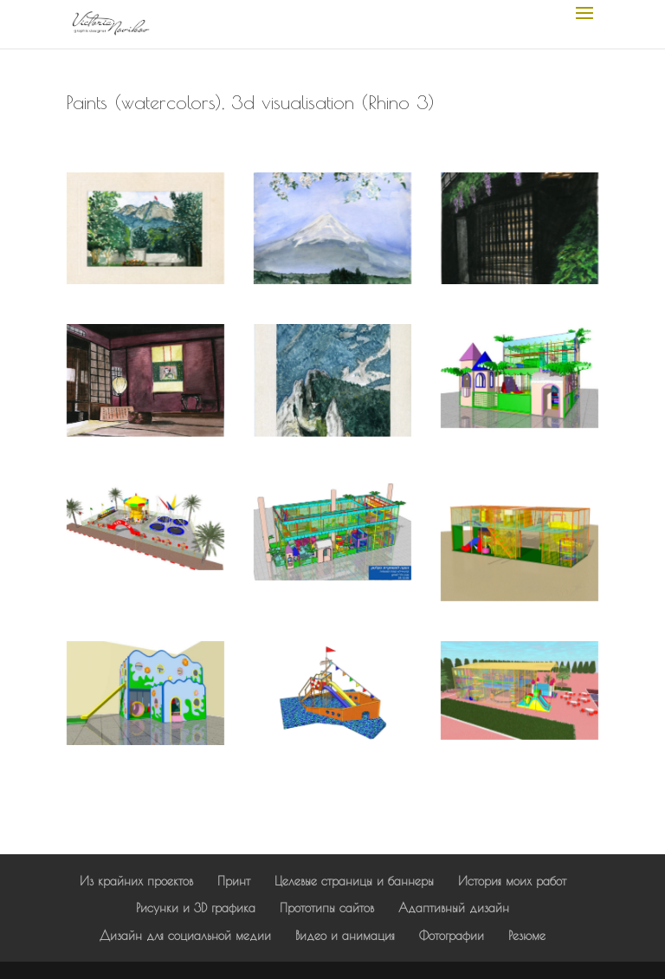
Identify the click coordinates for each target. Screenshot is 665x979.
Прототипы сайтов (327, 908)
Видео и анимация (345, 936)
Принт (233, 881)
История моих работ (512, 881)
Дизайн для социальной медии (185, 936)
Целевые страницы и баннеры (354, 881)
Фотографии (451, 936)
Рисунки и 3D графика (195, 908)
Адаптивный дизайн (453, 908)
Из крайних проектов (136, 881)
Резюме (527, 936)
